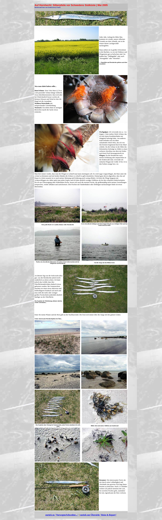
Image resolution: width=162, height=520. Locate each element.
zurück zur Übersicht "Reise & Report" (98, 515)
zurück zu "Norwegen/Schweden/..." (62, 515)
